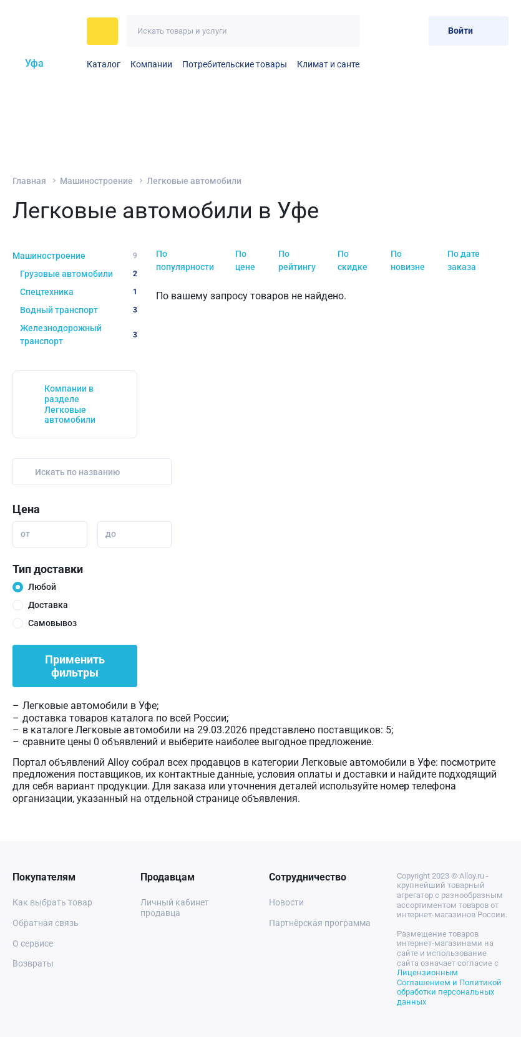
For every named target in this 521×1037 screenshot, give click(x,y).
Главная (29, 181)
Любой (42, 587)
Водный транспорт (78, 310)
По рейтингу (297, 260)
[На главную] (45, 31)
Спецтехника (78, 291)
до (110, 534)
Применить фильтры (75, 666)
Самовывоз (52, 623)
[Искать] (344, 31)
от (25, 534)
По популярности (185, 260)
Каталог (103, 64)
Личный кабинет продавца (174, 907)
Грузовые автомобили (78, 273)
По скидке (353, 260)
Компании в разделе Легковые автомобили (69, 404)
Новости (286, 902)
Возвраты (33, 963)
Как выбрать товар (52, 902)
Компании (151, 64)
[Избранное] (378, 31)
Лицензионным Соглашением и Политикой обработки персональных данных (449, 987)
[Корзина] (409, 31)
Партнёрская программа (320, 923)
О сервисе (32, 943)
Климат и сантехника (340, 64)
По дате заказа (463, 260)
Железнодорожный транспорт (78, 334)
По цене (245, 260)
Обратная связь (45, 923)
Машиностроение (96, 181)
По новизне (408, 260)
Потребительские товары (234, 64)
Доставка (48, 605)
